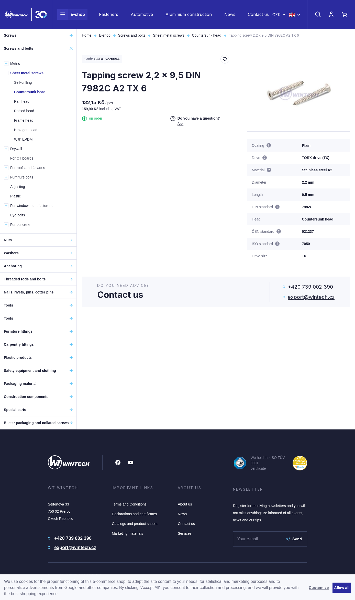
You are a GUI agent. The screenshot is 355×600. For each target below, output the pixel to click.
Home (86, 35)
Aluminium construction (188, 14)
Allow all (341, 587)
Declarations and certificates (134, 514)
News (229, 14)
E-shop (71, 14)
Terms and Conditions (129, 504)
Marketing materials (127, 533)
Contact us (258, 14)
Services (185, 533)
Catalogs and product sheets (134, 524)
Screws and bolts (132, 35)
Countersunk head (206, 35)
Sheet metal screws (168, 35)
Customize (319, 587)
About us (185, 504)
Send (294, 539)
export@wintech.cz (311, 297)
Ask (180, 124)
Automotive (142, 14)
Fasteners (108, 14)
